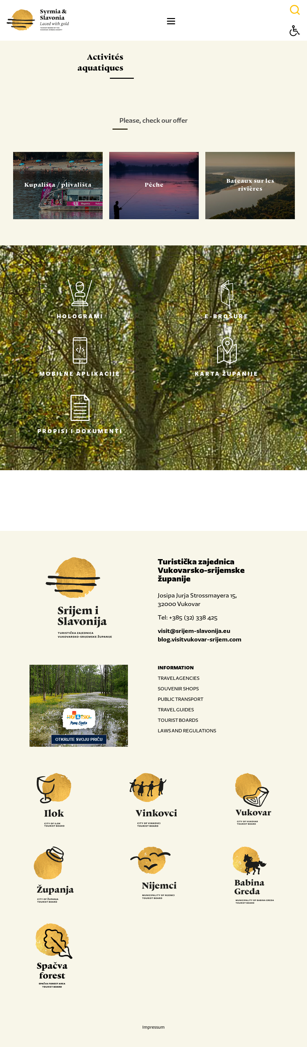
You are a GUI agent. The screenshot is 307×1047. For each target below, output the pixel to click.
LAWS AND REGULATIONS (187, 730)
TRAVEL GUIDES (176, 709)
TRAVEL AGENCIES (178, 678)
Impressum (153, 1027)
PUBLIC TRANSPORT (180, 699)
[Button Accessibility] (295, 42)
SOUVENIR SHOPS (178, 688)
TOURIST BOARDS (178, 720)
